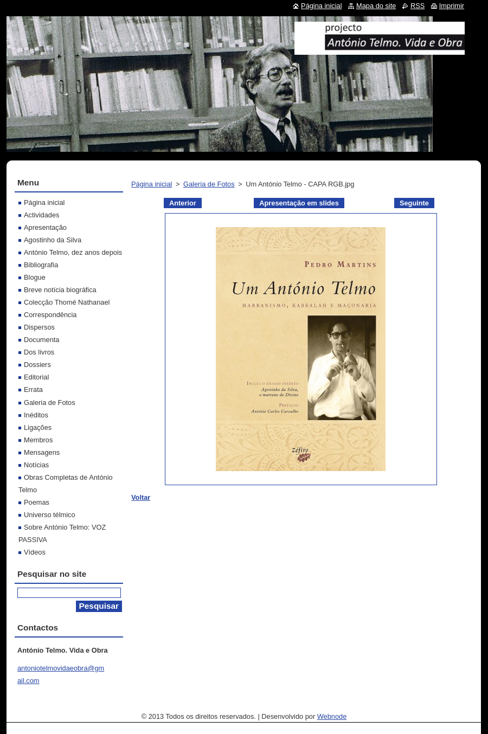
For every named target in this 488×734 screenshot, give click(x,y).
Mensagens (42, 452)
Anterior (182, 203)
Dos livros (39, 352)
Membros (38, 440)
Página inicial (151, 184)
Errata (33, 389)
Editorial (36, 377)
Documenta (41, 340)
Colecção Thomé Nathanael (67, 302)
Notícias (36, 465)
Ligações (38, 427)
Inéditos (36, 415)
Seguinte (414, 203)
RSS (417, 6)
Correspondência (50, 315)
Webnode (332, 716)
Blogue (35, 277)
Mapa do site (376, 6)
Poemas (36, 502)
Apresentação (45, 227)
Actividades (41, 215)
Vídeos (35, 552)
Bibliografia (41, 265)
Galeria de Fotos (209, 184)
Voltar (140, 497)
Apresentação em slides (299, 203)
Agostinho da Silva (52, 240)
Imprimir (451, 6)
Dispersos (39, 327)
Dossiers (37, 364)
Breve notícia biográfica (60, 290)
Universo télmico (49, 515)
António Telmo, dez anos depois (73, 252)
